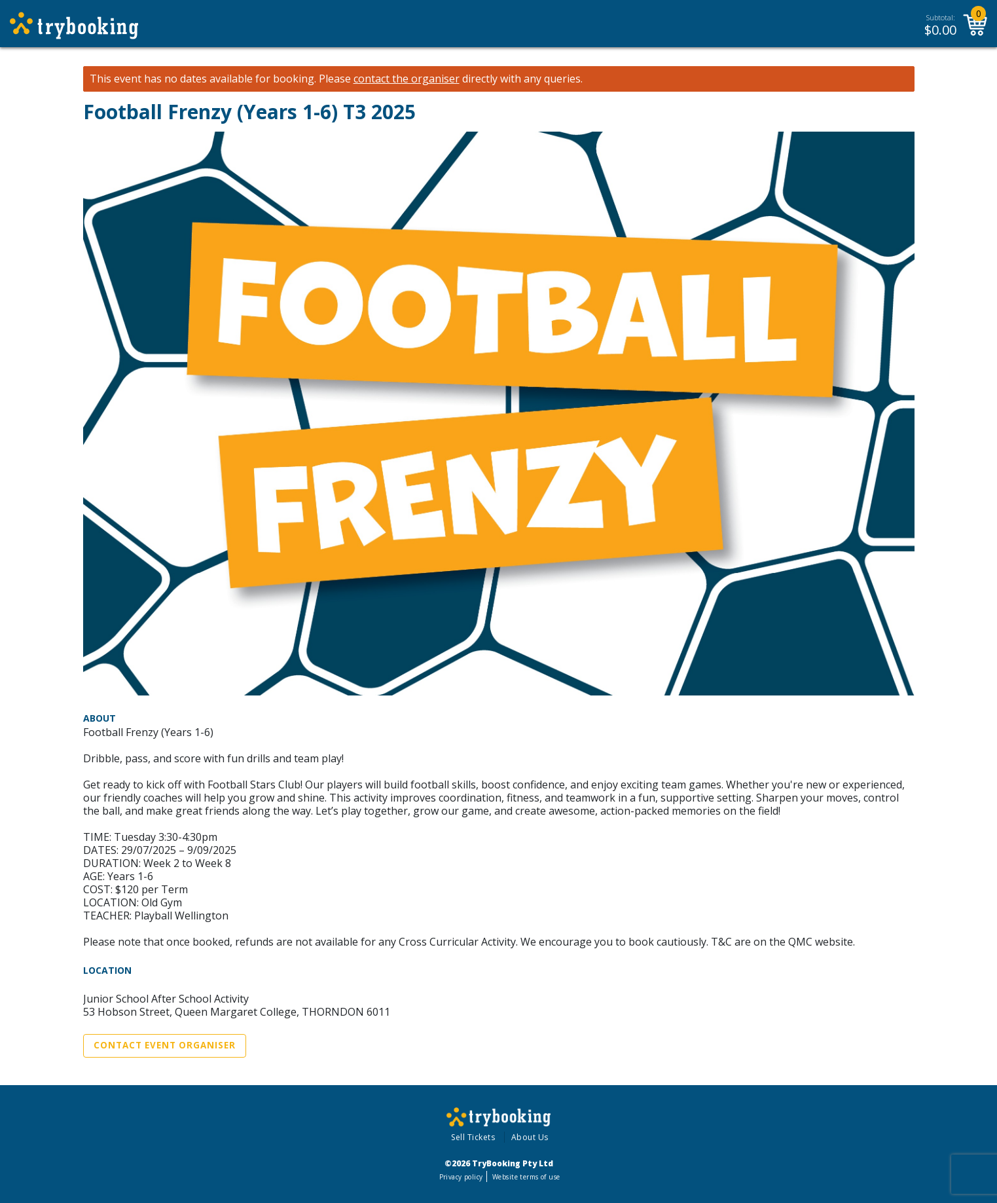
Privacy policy (461, 1176)
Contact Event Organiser (165, 1045)
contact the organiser (406, 79)
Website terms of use (526, 1176)
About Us (530, 1137)
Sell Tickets (473, 1137)
